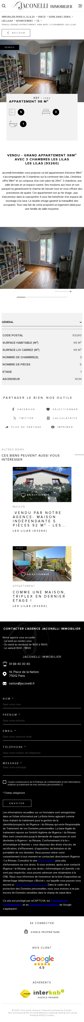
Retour (15, 32)
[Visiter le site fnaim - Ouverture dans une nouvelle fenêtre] (25, 994)
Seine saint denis (59, 16)
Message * (12, 763)
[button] (69, 291)
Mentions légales (47, 1013)
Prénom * (11, 715)
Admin (61, 1013)
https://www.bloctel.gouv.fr (31, 884)
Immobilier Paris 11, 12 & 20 (18, 16)
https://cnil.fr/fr (46, 860)
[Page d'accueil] (42, 6)
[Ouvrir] (4, 6)
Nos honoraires (15, 1013)
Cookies (50, 1015)
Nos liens (70, 1013)
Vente (42, 16)
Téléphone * (14, 747)
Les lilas (7, 20)
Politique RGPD (37, 1015)
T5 (37, 20)
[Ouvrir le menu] (80, 6)
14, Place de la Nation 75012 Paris (24, 674)
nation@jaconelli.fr (22, 684)
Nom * (8, 699)
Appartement (24, 20)
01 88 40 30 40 (19, 664)
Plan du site (31, 1013)
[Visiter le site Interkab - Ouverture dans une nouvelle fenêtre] (49, 993)
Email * (9, 731)
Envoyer (17, 803)
